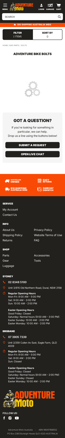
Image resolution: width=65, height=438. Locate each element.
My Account (10, 209)
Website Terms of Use (48, 235)
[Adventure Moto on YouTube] (17, 418)
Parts (6, 255)
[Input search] (32, 16)
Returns (7, 240)
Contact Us (10, 214)
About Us (8, 230)
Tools (37, 260)
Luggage (8, 266)
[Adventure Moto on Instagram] (10, 418)
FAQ (36, 240)
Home (5, 45)
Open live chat (32, 154)
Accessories (42, 255)
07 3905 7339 (17, 337)
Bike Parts (14, 45)
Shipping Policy (13, 235)
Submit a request (32, 145)
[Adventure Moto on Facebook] (4, 418)
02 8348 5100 (17, 282)
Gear (6, 260)
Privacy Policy (43, 230)
